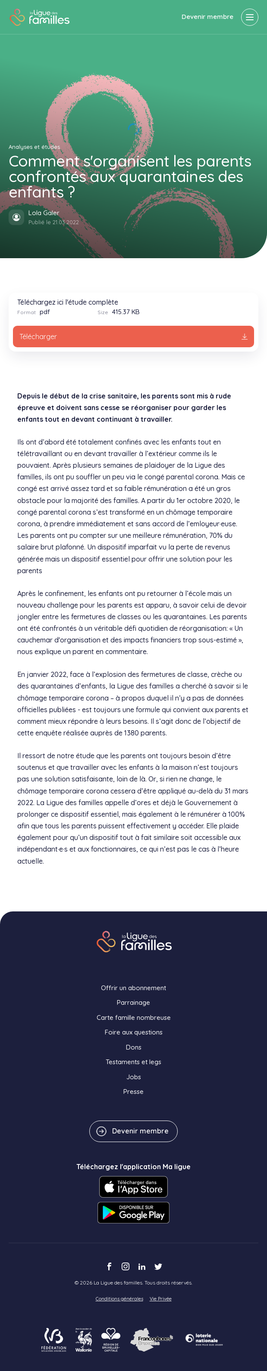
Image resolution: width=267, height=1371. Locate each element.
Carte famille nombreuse (134, 1017)
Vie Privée (161, 1299)
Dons (133, 1047)
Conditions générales (119, 1299)
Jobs (133, 1077)
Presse (133, 1091)
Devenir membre (207, 16)
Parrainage (133, 1002)
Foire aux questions (134, 1032)
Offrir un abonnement (133, 988)
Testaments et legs (133, 1062)
